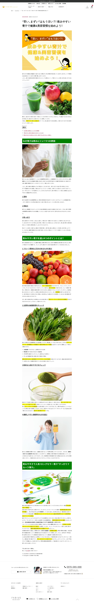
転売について (51, 3)
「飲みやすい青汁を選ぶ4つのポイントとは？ (34, 133)
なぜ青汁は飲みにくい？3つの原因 (32, 130)
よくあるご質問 (58, 3)
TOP (12, 10)
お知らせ (38, 3)
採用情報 (64, 3)
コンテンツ (17, 10)
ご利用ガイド (44, 3)
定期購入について (31, 3)
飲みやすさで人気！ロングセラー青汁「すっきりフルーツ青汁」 (38, 135)
